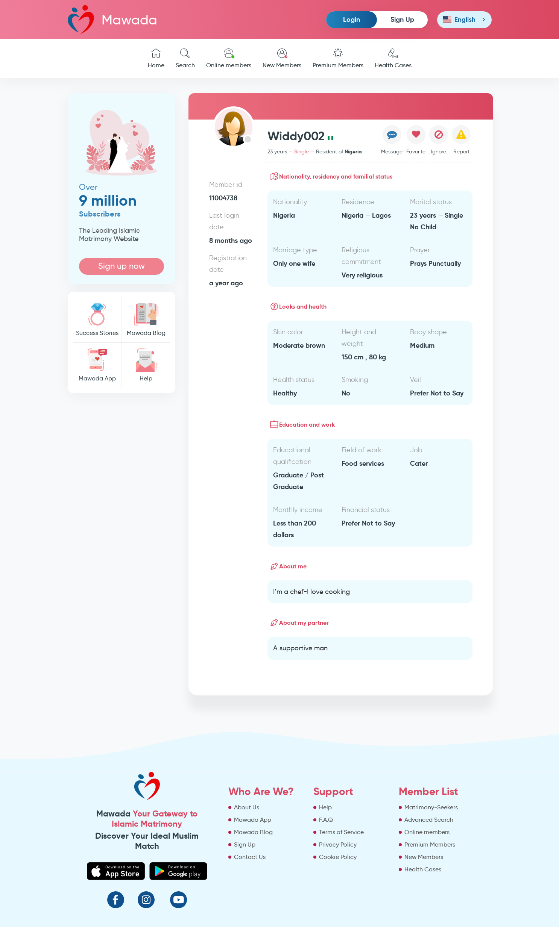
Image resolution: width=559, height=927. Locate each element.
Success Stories (97, 319)
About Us (246, 807)
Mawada (112, 19)
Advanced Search (428, 819)
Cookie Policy (338, 856)
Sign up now (121, 266)
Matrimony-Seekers (431, 807)
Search (185, 58)
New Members (282, 58)
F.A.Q (326, 819)
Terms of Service (341, 832)
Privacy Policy (338, 844)
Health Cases (393, 58)
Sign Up (402, 19)
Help (146, 365)
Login (351, 19)
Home (156, 58)
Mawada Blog (146, 319)
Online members (228, 58)
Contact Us (250, 856)
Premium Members (338, 58)
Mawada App (97, 365)
